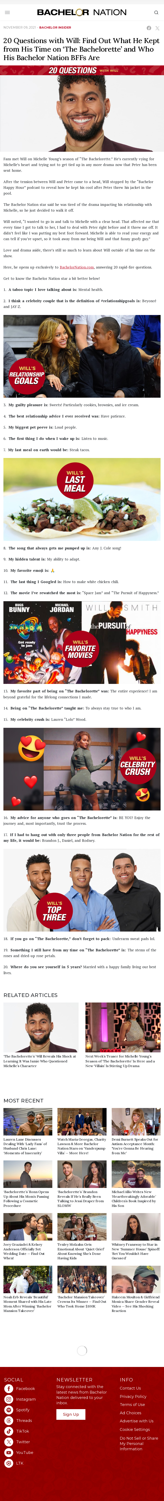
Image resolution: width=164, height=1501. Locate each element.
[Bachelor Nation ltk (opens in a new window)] (28, 1463)
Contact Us (130, 1388)
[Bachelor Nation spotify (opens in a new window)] (28, 1410)
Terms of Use (132, 1404)
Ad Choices (130, 1413)
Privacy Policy (133, 1396)
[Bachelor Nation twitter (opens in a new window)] (28, 1441)
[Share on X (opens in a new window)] (157, 28)
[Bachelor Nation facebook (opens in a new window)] (28, 1388)
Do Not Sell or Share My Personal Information (139, 1443)
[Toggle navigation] (7, 12)
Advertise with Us (137, 1421)
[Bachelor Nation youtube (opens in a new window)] (28, 1452)
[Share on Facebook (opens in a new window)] (148, 28)
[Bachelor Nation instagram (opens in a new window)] (28, 1399)
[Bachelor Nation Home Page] (82, 12)
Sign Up (71, 1414)
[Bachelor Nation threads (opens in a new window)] (28, 1420)
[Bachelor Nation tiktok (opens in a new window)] (28, 1431)
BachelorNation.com (77, 267)
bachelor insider (55, 27)
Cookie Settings (135, 1429)
